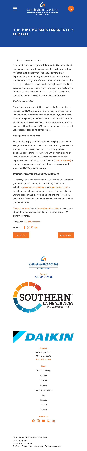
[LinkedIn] (53, 420)
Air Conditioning (43, 371)
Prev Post (21, 235)
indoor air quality (63, 160)
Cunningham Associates (48, 208)
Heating (43, 375)
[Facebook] (33, 420)
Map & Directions (43, 359)
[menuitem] (16, 446)
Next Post (65, 235)
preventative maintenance (34, 187)
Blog (43, 395)
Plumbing (43, 380)
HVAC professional (59, 187)
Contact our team (21, 208)
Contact (43, 410)
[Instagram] (38, 420)
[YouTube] (43, 420)
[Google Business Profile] (48, 420)
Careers (43, 385)
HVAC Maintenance (32, 222)
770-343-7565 (43, 277)
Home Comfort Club (43, 390)
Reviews (43, 405)
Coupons (43, 400)
